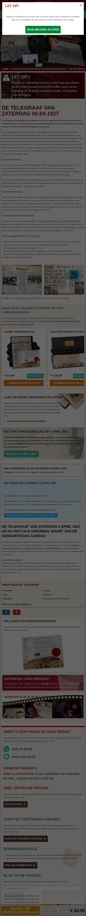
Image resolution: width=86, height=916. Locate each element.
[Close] (80, 5)
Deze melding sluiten (43, 29)
